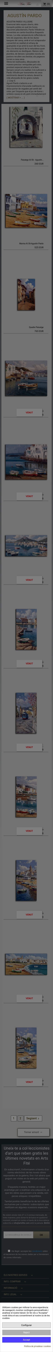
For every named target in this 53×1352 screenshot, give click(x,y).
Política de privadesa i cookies (37, 1346)
